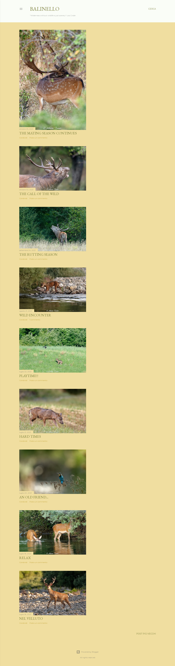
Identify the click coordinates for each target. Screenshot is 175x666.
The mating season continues (48, 133)
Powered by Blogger (87, 652)
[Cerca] (152, 8)
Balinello (44, 8)
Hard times (30, 436)
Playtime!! (28, 375)
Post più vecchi (146, 633)
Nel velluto (31, 618)
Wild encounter (35, 315)
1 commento (34, 320)
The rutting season (38, 254)
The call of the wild (39, 193)
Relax (25, 557)
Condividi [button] (23, 138)
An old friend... (33, 497)
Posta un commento (38, 138)
